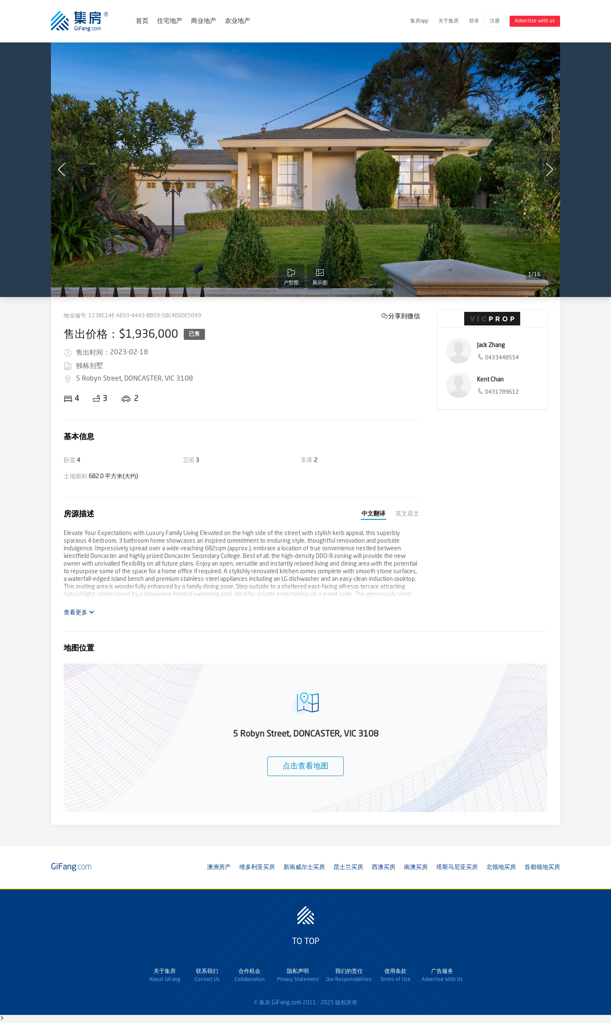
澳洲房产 (219, 867)
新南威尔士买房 (304, 867)
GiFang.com (286, 1003)
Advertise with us (535, 21)
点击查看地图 (305, 766)
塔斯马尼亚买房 (457, 867)
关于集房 (448, 21)
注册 (495, 21)
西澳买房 (383, 867)
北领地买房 (501, 867)
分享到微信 (404, 316)
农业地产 (237, 21)
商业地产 (203, 21)
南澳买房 (416, 867)
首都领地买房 (542, 867)
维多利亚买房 (257, 867)
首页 (142, 21)
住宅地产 (169, 21)
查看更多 (79, 612)
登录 (474, 21)
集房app (419, 21)
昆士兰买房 (348, 867)
